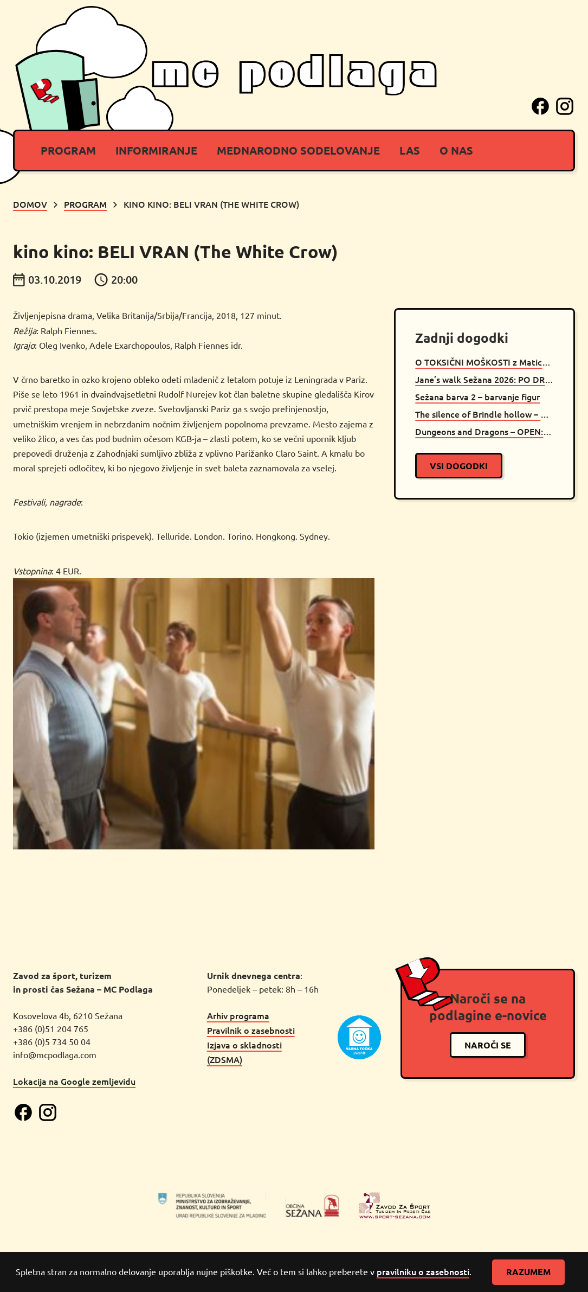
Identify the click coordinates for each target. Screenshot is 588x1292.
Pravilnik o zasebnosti (251, 1030)
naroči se (487, 1045)
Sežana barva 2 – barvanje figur (477, 396)
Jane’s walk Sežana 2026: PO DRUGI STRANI (484, 379)
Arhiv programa (238, 1015)
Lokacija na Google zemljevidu (74, 1081)
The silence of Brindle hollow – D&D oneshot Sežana (484, 414)
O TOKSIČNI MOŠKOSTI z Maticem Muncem (484, 362)
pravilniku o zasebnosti (423, 1271)
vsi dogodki (459, 465)
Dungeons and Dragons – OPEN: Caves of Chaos (484, 431)
